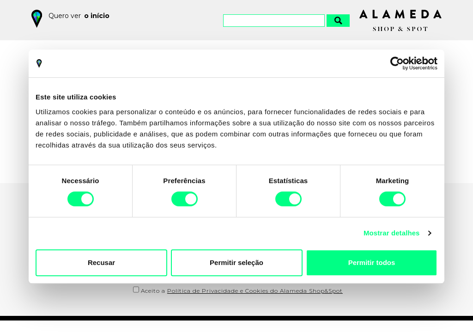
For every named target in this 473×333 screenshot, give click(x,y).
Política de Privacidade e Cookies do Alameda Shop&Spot (255, 290)
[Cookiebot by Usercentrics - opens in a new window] (397, 63)
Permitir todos (371, 262)
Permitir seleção (236, 262)
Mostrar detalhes (392, 233)
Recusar (101, 262)
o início (96, 16)
